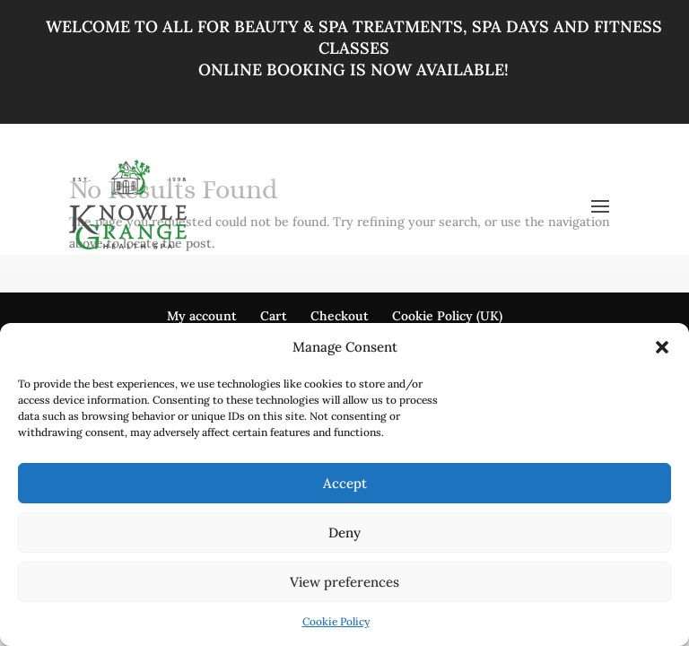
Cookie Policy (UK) (447, 316)
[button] (662, 347)
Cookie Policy (336, 621)
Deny (344, 532)
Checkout (339, 316)
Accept (345, 483)
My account (202, 316)
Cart (273, 316)
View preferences (344, 581)
